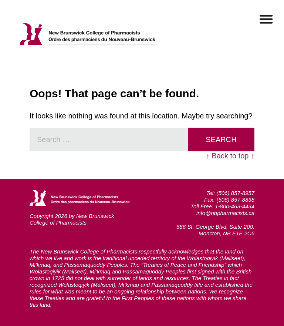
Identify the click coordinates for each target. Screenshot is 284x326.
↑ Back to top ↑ (230, 156)
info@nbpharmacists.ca (225, 213)
